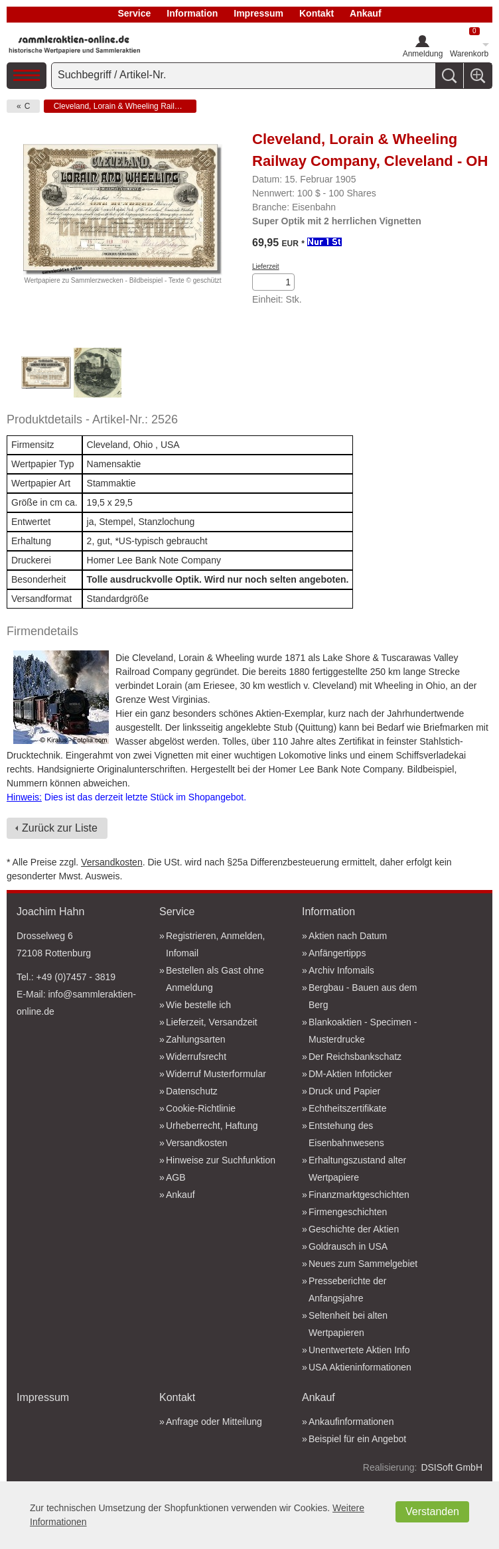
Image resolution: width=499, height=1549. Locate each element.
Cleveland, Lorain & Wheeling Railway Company (125, 106)
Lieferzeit (265, 266)
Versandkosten (112, 862)
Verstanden (432, 1511)
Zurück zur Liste (60, 828)
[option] (46, 375)
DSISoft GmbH (451, 1467)
